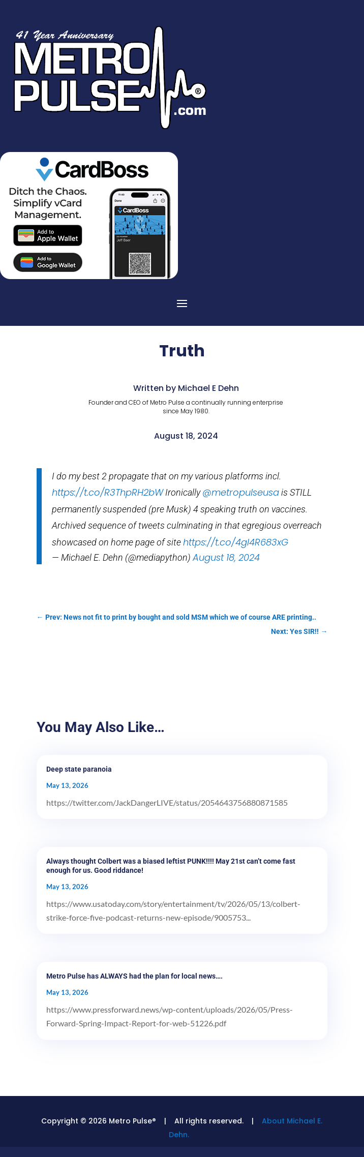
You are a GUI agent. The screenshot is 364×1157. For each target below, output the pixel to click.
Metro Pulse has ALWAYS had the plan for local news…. (134, 976)
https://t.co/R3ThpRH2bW (107, 492)
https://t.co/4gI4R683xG (235, 542)
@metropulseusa (240, 492)
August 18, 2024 (226, 557)
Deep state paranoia (79, 769)
